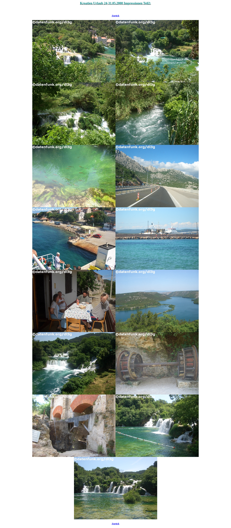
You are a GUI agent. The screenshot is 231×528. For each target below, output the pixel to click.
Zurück (115, 15)
